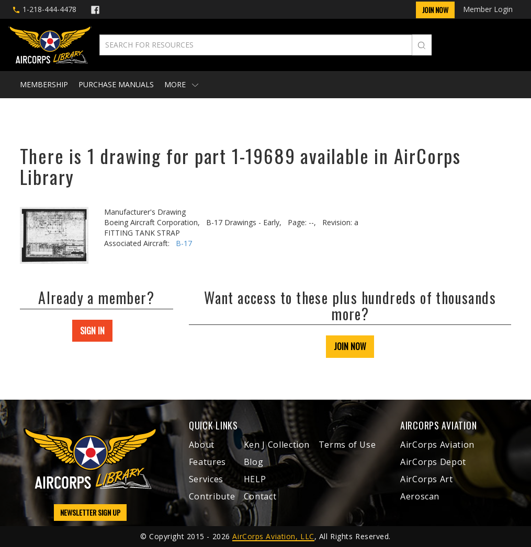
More (181, 84)
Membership (44, 84)
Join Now (435, 9)
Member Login (488, 9)
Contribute (212, 496)
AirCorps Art (426, 479)
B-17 (184, 243)
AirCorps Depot (433, 462)
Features (207, 462)
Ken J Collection (277, 444)
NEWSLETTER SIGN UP (90, 512)
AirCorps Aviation (437, 444)
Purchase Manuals (116, 84)
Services (206, 479)
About (201, 444)
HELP (255, 479)
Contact (260, 496)
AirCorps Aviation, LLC (273, 536)
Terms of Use (347, 444)
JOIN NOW (350, 346)
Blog (254, 462)
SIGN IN (92, 330)
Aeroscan (419, 496)
